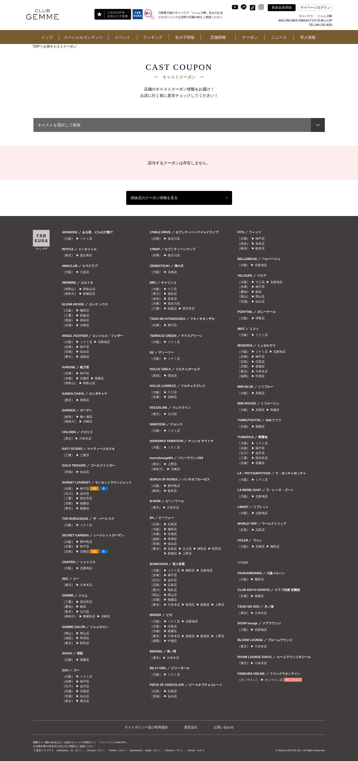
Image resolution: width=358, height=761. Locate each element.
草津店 (84, 638)
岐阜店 (172, 490)
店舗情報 (218, 37)
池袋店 (84, 356)
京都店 (84, 325)
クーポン (250, 37)
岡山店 (84, 633)
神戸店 (84, 346)
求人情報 (308, 37)
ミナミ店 (86, 238)
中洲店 (172, 640)
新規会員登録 (282, 7)
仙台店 (84, 351)
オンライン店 (274, 679)
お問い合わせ (224, 727)
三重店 (84, 455)
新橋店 (84, 508)
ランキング (153, 37)
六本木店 (85, 438)
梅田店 (84, 310)
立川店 (84, 611)
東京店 (84, 701)
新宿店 (190, 604)
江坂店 (84, 272)
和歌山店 (89, 289)
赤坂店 (172, 548)
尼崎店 (172, 397)
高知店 (84, 320)
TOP (36, 46)
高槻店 (260, 393)
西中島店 (86, 541)
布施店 (274, 409)
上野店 (172, 464)
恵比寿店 (86, 255)
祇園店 (99, 378)
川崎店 (87, 421)
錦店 (83, 606)
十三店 (172, 289)
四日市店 (86, 498)
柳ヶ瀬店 (86, 416)
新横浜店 (89, 293)
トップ (47, 37)
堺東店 (260, 318)
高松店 (172, 293)
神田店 (84, 400)
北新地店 (104, 341)
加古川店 (174, 238)
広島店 (172, 524)
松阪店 (84, 315)
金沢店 (84, 493)
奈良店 (172, 298)
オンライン (293, 679)
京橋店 (172, 272)
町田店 (84, 643)
